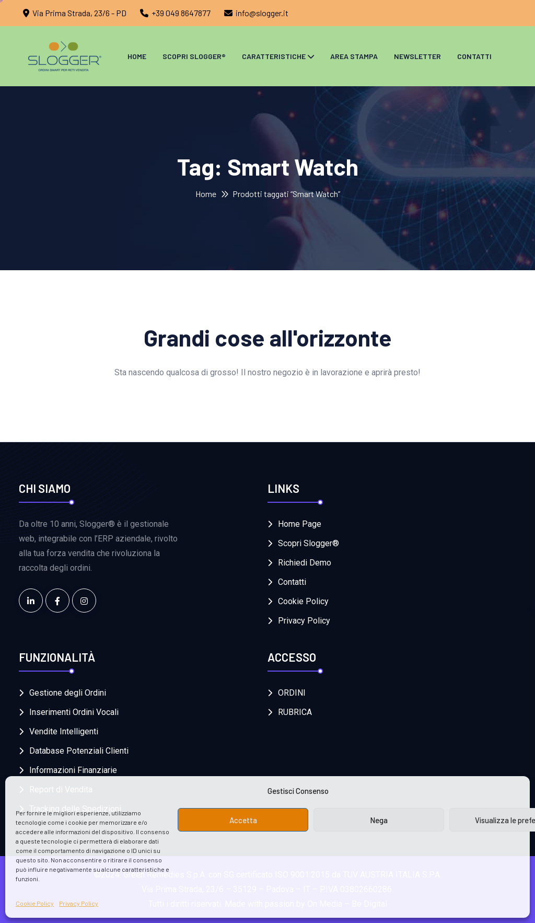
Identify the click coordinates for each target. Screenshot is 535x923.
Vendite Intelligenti (63, 731)
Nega (379, 820)
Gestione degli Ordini (67, 693)
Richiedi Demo (304, 563)
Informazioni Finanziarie (73, 770)
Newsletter (417, 56)
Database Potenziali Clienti (79, 751)
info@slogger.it (262, 13)
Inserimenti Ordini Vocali (74, 712)
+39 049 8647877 (181, 13)
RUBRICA (295, 712)
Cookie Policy (35, 903)
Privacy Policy (78, 903)
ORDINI (292, 693)
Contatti (474, 56)
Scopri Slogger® (194, 56)
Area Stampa (354, 56)
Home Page (299, 524)
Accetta (243, 820)
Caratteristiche (274, 56)
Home (136, 56)
